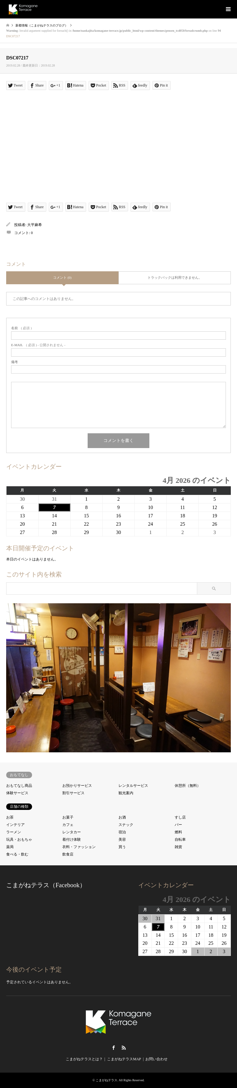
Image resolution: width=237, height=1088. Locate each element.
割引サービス (73, 793)
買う (122, 847)
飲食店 (67, 854)
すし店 (180, 817)
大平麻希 (34, 225)
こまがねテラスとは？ (84, 1059)
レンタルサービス (133, 785)
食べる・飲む (17, 854)
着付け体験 (71, 839)
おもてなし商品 (19, 785)
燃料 (178, 832)
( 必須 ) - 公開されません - (38, 345)
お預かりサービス (77, 785)
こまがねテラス (106, 1080)
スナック (125, 825)
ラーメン (13, 832)
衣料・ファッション (79, 847)
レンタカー (71, 832)
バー (178, 825)
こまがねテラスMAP (124, 1059)
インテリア (15, 825)
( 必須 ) (21, 328)
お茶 (10, 817)
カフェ (67, 825)
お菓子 (67, 817)
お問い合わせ (156, 1059)
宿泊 (122, 832)
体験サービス (17, 793)
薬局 (10, 847)
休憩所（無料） (188, 785)
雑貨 (178, 847)
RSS (124, 1048)
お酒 (122, 817)
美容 (122, 839)
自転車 (180, 839)
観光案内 (125, 793)
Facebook (113, 1048)
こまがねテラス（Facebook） (46, 885)
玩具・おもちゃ (19, 839)
